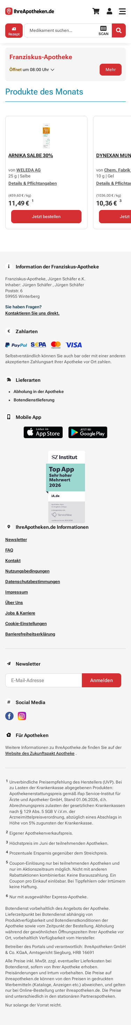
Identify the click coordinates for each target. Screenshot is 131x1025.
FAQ (9, 550)
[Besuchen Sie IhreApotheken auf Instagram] (22, 715)
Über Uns (14, 602)
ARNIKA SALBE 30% (30, 155)
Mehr (111, 69)
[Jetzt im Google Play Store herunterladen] (87, 432)
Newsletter (16, 539)
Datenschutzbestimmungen (32, 581)
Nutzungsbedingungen (27, 571)
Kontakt (13, 560)
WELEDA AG (28, 170)
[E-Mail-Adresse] (43, 680)
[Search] (119, 30)
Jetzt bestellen (46, 216)
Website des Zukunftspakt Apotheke (40, 753)
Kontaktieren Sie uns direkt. (32, 313)
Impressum (16, 592)
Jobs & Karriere (20, 613)
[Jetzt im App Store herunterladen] (43, 432)
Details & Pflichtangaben (32, 183)
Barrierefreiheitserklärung (30, 634)
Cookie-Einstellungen (26, 623)
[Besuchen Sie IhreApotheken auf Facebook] (9, 715)
